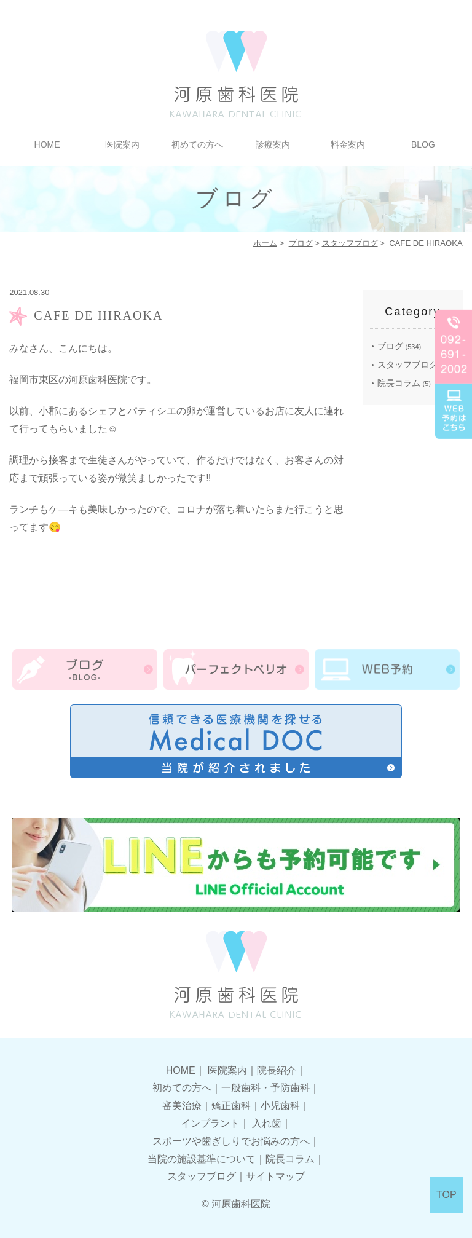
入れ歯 (266, 1123)
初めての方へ (197, 144)
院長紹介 (276, 1070)
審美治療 (182, 1105)
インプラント (210, 1123)
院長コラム (398, 383)
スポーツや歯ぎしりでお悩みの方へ (231, 1141)
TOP (446, 1194)
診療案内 (273, 144)
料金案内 (348, 144)
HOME (47, 144)
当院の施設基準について (202, 1159)
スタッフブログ (350, 243)
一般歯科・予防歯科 (265, 1087)
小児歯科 (280, 1105)
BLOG (423, 144)
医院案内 (122, 144)
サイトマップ (275, 1176)
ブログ (301, 243)
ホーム (265, 243)
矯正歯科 (231, 1105)
